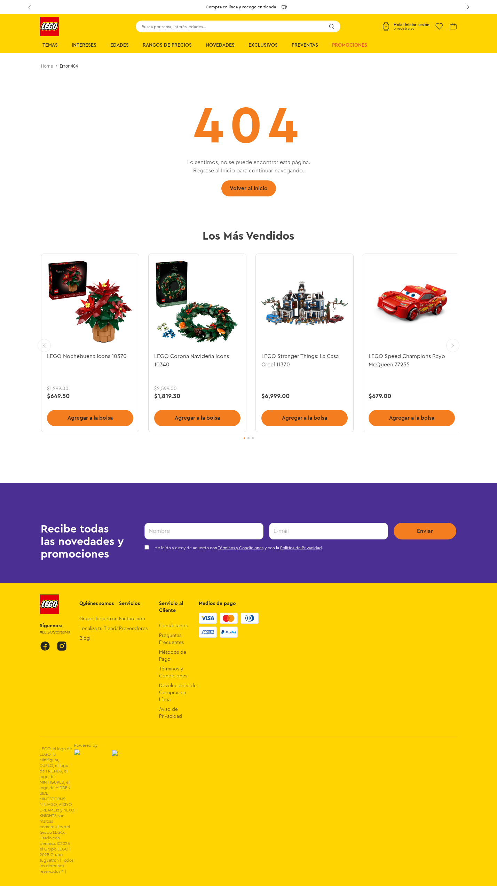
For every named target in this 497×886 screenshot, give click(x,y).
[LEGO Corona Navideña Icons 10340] (197, 343)
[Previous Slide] (29, 6)
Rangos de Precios (167, 45)
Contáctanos (173, 625)
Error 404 (69, 66)
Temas (50, 45)
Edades (119, 45)
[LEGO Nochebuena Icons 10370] (90, 343)
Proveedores (133, 628)
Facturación (132, 618)
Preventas (305, 45)
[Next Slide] (467, 6)
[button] (244, 438)
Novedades (220, 45)
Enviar (425, 531)
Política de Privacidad (301, 548)
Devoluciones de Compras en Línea (178, 692)
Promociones (349, 45)
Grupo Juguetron (98, 618)
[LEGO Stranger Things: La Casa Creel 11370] (303, 343)
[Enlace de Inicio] (47, 66)
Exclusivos (263, 45)
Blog (84, 638)
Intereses (84, 45)
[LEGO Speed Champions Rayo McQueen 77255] (410, 343)
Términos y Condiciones (240, 548)
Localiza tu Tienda (99, 628)
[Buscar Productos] (331, 26)
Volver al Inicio (249, 188)
